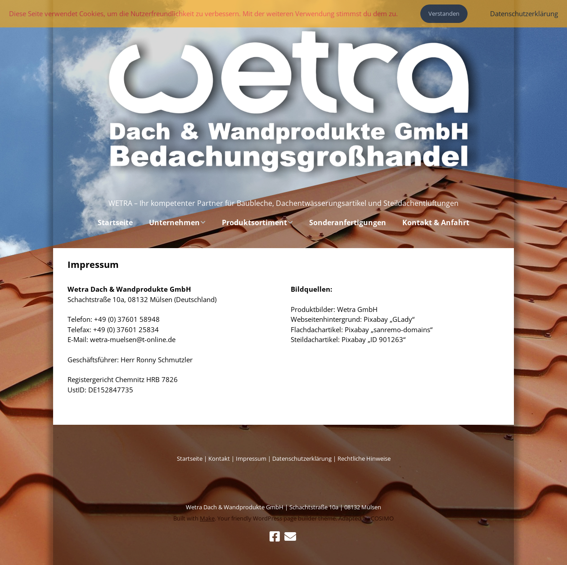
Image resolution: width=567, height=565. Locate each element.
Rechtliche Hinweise (364, 458)
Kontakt (219, 458)
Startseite (115, 222)
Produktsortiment (254, 222)
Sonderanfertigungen (347, 222)
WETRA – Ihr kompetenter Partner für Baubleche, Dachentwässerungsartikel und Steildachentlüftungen (283, 203)
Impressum (252, 458)
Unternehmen (174, 222)
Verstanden (443, 13)
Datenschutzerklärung (302, 458)
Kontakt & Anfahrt (435, 222)
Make (207, 518)
